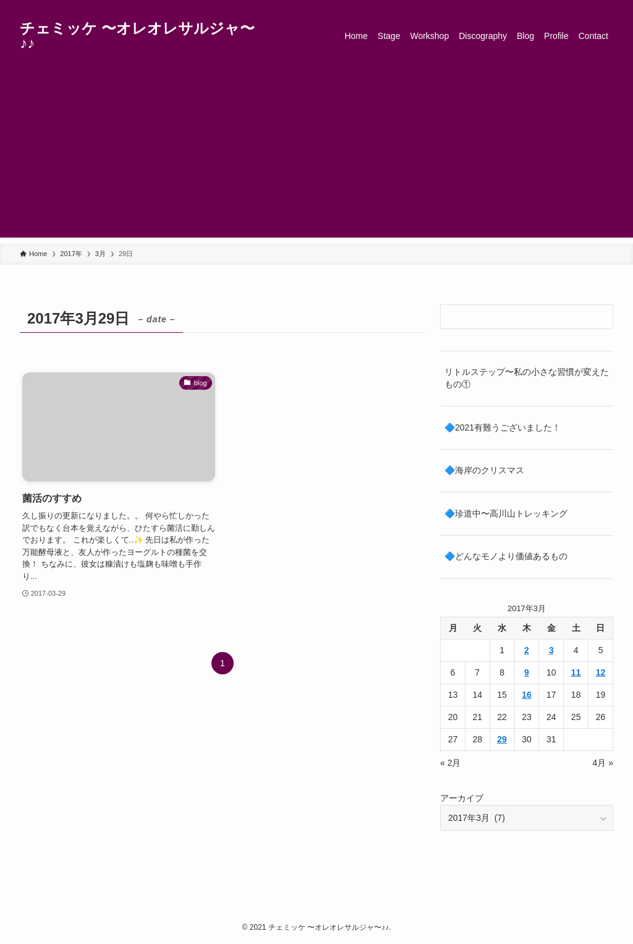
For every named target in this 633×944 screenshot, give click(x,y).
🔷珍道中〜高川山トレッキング (505, 513)
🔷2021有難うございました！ (502, 427)
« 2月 (450, 763)
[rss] (589, 7)
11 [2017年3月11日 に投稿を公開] (576, 672)
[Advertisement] (316, 151)
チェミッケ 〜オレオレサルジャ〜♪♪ (137, 36)
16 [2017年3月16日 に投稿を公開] (527, 695)
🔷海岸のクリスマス (484, 470)
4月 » (603, 763)
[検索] (605, 7)
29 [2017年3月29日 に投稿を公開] (502, 739)
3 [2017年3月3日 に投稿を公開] (551, 650)
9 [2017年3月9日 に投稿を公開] (526, 672)
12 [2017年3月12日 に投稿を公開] (601, 672)
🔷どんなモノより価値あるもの (505, 556)
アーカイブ (461, 798)
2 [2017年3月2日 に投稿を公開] (526, 650)
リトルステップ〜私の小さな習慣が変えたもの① (526, 378)
